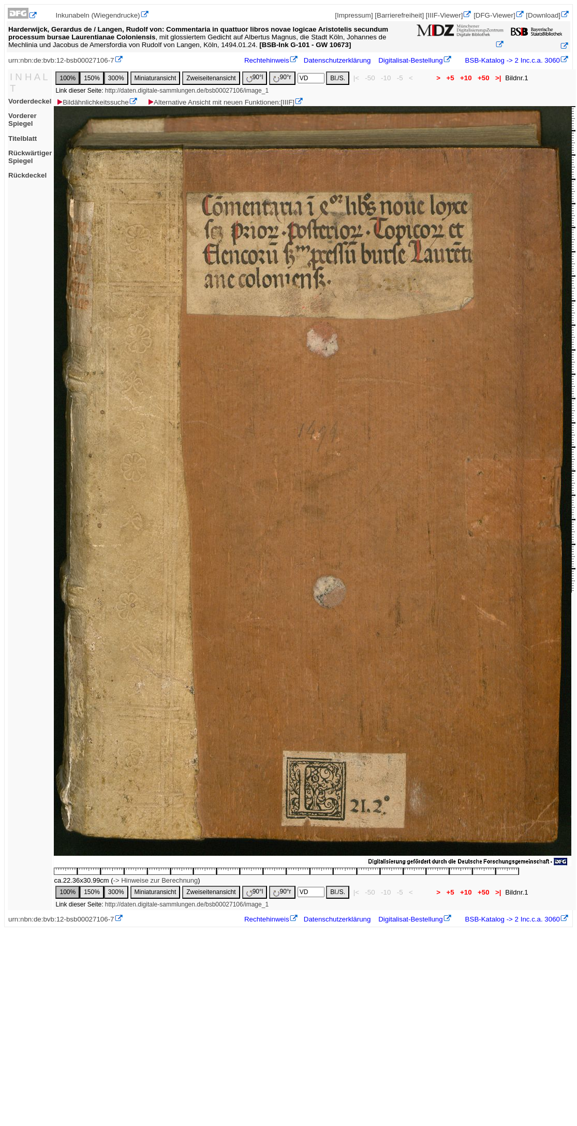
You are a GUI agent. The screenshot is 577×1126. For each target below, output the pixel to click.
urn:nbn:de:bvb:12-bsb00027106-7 (61, 60)
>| (498, 78)
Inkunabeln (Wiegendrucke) (98, 15)
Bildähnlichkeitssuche (92, 102)
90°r (282, 78)
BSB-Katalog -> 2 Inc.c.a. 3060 (511, 60)
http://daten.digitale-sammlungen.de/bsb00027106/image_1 (187, 90)
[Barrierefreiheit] (399, 15)
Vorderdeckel (29, 101)
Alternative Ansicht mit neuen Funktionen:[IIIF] (220, 102)
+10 (466, 78)
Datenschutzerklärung (337, 60)
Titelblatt (22, 138)
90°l (254, 78)
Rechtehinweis (266, 60)
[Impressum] (354, 15)
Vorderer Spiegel (22, 119)
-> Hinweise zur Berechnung (155, 880)
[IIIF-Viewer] (444, 15)
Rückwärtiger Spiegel (30, 157)
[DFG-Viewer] (494, 15)
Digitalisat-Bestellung (410, 60)
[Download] (543, 15)
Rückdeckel (27, 175)
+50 (483, 78)
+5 (450, 78)
